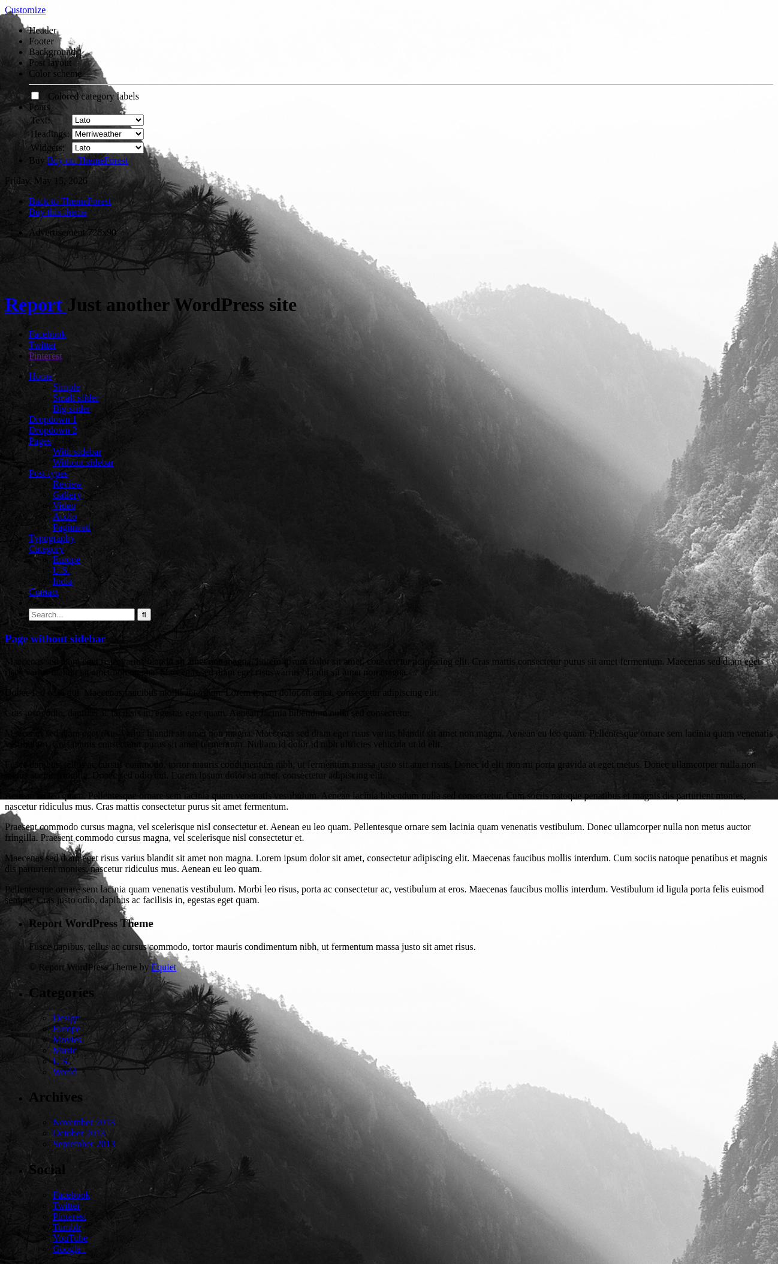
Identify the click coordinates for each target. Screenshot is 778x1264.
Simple (66, 387)
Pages (40, 441)
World (65, 1072)
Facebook (47, 334)
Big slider (72, 408)
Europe (66, 559)
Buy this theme (58, 212)
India (63, 581)
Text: (40, 120)
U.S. (61, 570)
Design (66, 1018)
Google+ (69, 1249)
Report (36, 304)
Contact (44, 592)
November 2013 (84, 1122)
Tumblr (67, 1227)
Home (40, 376)
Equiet (163, 967)
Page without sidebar (55, 638)
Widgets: (48, 148)
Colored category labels (85, 96)
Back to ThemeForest (70, 201)
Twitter (42, 345)
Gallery (67, 495)
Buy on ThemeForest (87, 160)
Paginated (72, 527)
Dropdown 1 (53, 419)
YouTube (70, 1238)
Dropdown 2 (53, 430)
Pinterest (45, 356)
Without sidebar (83, 462)
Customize (25, 10)
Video (64, 505)
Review (67, 484)
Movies (67, 1039)
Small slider (76, 398)
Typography (52, 538)
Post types (48, 473)
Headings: (50, 134)
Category (46, 549)
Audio (65, 516)
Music (65, 1050)
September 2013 (84, 1144)
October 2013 (79, 1133)
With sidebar (77, 452)
